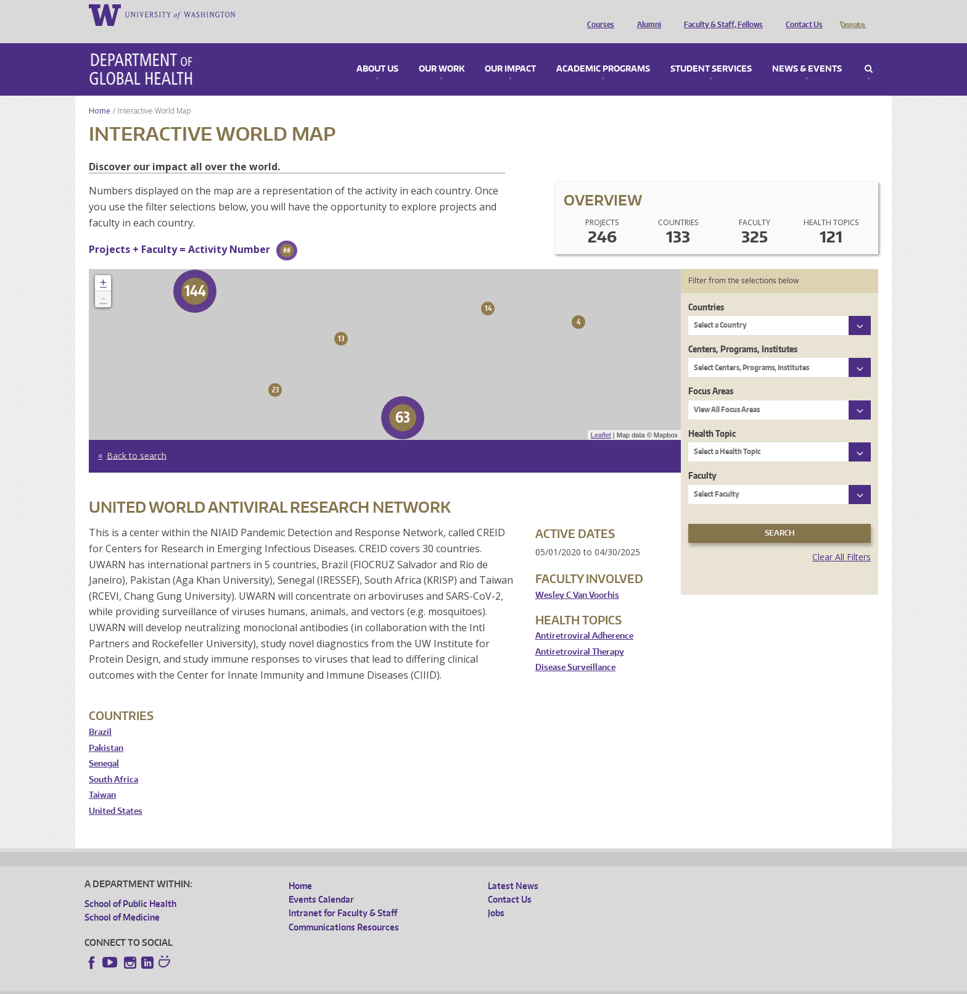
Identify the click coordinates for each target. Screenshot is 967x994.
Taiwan (102, 777)
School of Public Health (130, 886)
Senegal (104, 746)
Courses (597, 14)
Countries (706, 289)
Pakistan (106, 730)
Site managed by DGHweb (371, 983)
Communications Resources (344, 910)
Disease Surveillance (575, 650)
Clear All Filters (841, 539)
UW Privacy (248, 983)
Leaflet (601, 417)
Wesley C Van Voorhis (577, 577)
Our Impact (510, 52)
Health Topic (712, 416)
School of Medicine (122, 900)
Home (99, 93)
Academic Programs (603, 52)
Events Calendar (321, 882)
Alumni (646, 14)
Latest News (513, 868)
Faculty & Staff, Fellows (720, 14)
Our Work (441, 52)
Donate (852, 14)
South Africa (113, 762)
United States (115, 793)
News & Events (807, 52)
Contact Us (801, 14)
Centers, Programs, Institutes (742, 331)
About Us (377, 52)
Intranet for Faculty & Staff (343, 895)
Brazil (100, 714)
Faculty (702, 458)
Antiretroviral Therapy (579, 634)
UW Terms (298, 983)
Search (868, 52)
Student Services (711, 52)
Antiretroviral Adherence (584, 618)
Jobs (496, 895)
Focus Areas (710, 373)
